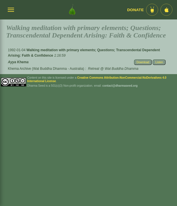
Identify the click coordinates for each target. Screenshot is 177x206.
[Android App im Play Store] (152, 10)
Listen (159, 62)
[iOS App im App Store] (166, 10)
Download (143, 62)
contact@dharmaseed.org (119, 85)
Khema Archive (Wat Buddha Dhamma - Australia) (46, 69)
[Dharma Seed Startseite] (72, 9)
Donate (135, 10)
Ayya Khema (18, 62)
